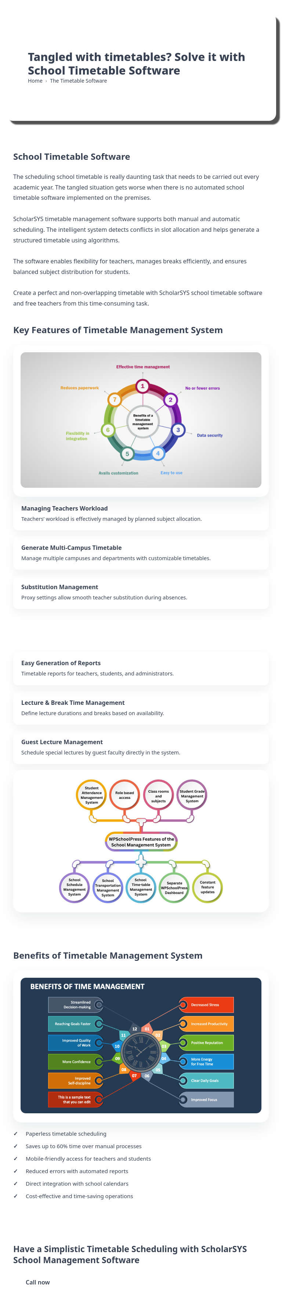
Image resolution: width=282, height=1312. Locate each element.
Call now (38, 1282)
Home (35, 80)
